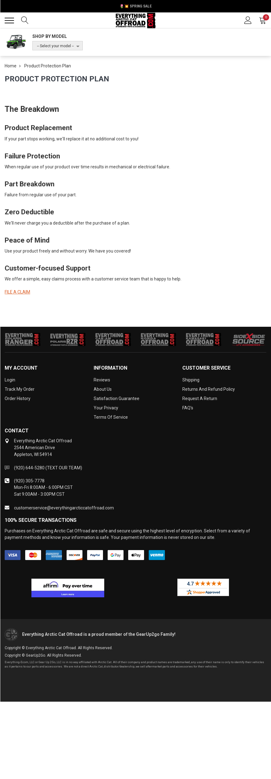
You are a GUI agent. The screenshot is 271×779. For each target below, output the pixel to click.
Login (10, 379)
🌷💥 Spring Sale (135, 6)
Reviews (102, 379)
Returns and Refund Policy (208, 389)
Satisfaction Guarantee (116, 398)
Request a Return (199, 398)
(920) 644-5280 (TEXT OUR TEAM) (48, 467)
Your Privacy (106, 407)
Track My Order (20, 389)
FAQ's (187, 407)
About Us (103, 389)
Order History (17, 398)
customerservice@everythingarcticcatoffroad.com (64, 507)
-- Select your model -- (55, 46)
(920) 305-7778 (29, 480)
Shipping (190, 379)
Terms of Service (111, 417)
